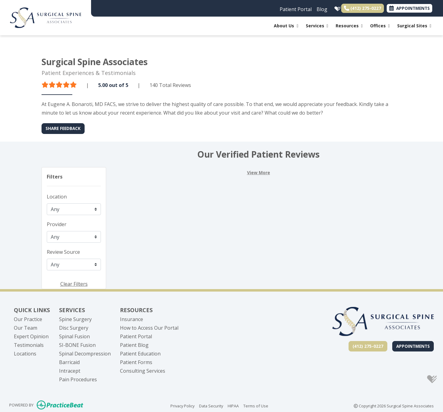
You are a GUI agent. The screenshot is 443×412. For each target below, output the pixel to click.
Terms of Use (255, 405)
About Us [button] (286, 26)
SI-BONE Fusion (77, 345)
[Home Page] (45, 17)
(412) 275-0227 (362, 8)
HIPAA (233, 405)
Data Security (211, 405)
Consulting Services (142, 370)
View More (258, 172)
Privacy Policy (182, 405)
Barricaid (69, 362)
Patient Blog (134, 345)
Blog (322, 9)
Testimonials (29, 345)
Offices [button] (380, 26)
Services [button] (317, 26)
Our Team (25, 327)
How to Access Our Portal (149, 327)
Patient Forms (136, 362)
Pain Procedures (78, 379)
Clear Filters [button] (74, 284)
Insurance (131, 319)
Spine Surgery (75, 319)
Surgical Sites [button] (414, 26)
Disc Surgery (73, 327)
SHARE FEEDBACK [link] (63, 128)
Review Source (63, 252)
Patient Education (140, 353)
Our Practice (28, 319)
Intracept (69, 370)
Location (57, 196)
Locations (25, 353)
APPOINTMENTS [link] (409, 8)
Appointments (413, 346)
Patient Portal (296, 9)
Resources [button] (349, 26)
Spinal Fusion (74, 336)
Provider (56, 224)
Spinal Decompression (85, 353)
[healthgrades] (336, 7)
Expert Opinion (31, 336)
